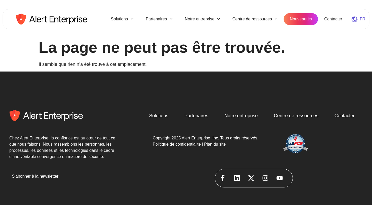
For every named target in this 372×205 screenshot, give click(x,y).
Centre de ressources (254, 19)
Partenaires (159, 19)
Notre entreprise (202, 19)
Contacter (333, 19)
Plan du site (215, 144)
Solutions (122, 19)
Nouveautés (301, 19)
